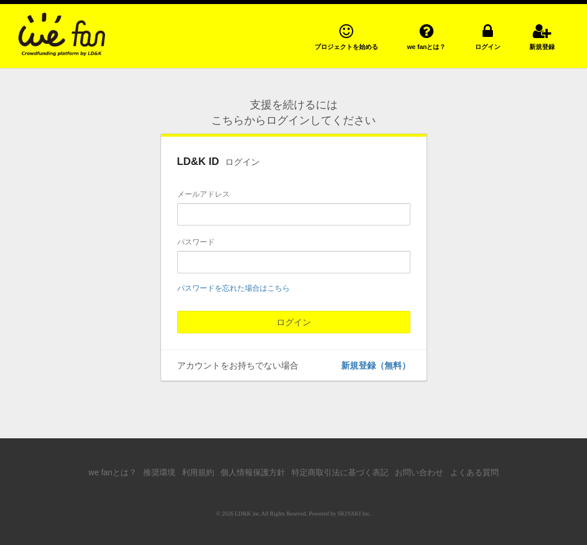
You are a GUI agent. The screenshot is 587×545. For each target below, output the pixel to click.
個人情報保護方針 (252, 472)
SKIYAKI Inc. (354, 513)
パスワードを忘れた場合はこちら (233, 288)
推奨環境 (159, 472)
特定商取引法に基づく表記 (339, 472)
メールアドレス (203, 194)
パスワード (196, 242)
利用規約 (198, 472)
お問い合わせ (419, 472)
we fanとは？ (112, 472)
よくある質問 (474, 472)
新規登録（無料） (375, 365)
